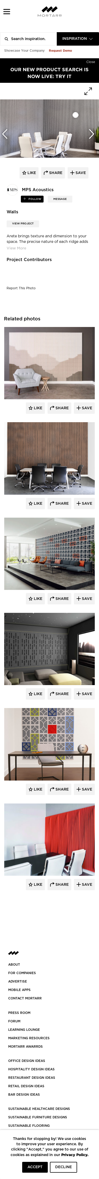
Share (61, 408)
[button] (7, 11)
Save (86, 408)
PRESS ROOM (19, 1012)
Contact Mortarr (25, 998)
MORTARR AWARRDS (25, 1046)
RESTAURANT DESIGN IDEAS (31, 1077)
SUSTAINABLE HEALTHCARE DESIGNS (39, 1108)
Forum (14, 1021)
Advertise (17, 981)
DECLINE (63, 1167)
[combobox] (78, 39)
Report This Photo (21, 288)
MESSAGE (60, 199)
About (14, 964)
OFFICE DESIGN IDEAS (26, 1060)
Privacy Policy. (74, 1155)
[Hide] (90, 61)
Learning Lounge (24, 1029)
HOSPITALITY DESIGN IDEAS (31, 1069)
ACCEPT (35, 1167)
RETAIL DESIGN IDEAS (26, 1086)
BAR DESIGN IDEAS (24, 1094)
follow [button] (34, 199)
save (80, 173)
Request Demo (60, 50)
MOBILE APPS (19, 990)
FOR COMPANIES (22, 973)
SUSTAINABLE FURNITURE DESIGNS (37, 1117)
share (55, 173)
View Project (23, 223)
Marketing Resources (29, 1038)
